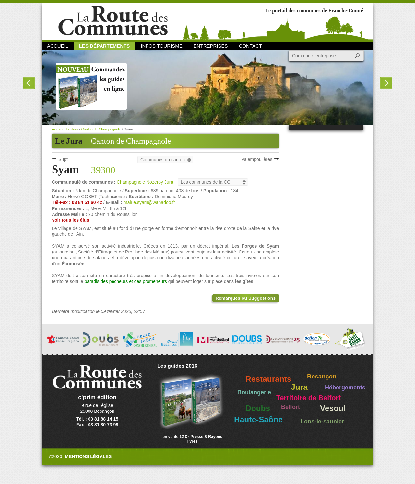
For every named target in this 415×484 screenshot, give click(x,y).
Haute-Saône (258, 419)
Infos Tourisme (162, 46)
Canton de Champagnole (131, 141)
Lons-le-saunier (322, 421)
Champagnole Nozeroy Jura (145, 182)
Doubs (257, 408)
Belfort (290, 407)
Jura (299, 387)
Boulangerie (254, 392)
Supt (63, 159)
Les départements (104, 46)
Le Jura (72, 129)
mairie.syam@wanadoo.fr (149, 202)
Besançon (322, 376)
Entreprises (211, 46)
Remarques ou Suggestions (246, 298)
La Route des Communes (113, 21)
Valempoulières (257, 159)
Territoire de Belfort (308, 398)
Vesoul (333, 408)
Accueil (57, 46)
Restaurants (268, 379)
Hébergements (345, 387)
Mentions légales (88, 456)
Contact (250, 46)
